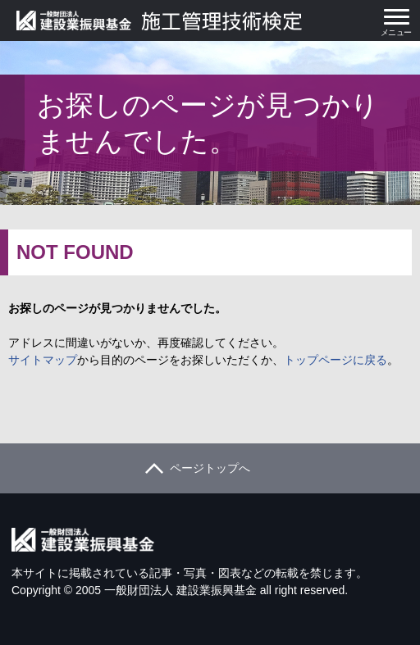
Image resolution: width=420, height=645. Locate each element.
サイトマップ (42, 359)
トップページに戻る (335, 359)
